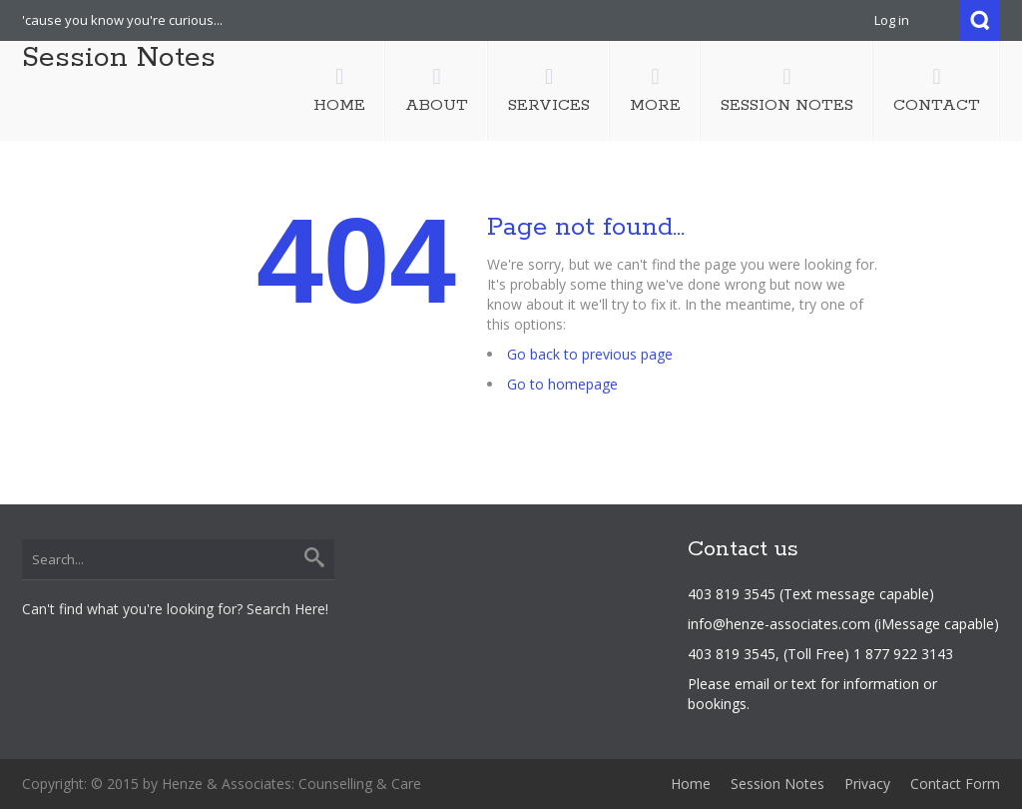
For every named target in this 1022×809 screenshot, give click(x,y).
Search (979, 20)
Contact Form (955, 783)
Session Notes (119, 58)
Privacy (867, 783)
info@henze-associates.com (779, 623)
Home (691, 783)
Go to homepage (562, 384)
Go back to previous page (590, 354)
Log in (891, 20)
